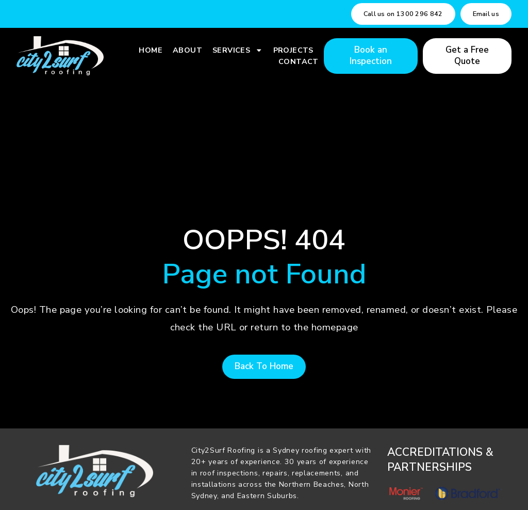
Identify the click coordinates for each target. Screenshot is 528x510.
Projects (293, 50)
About (187, 50)
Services (237, 50)
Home (150, 50)
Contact (298, 61)
